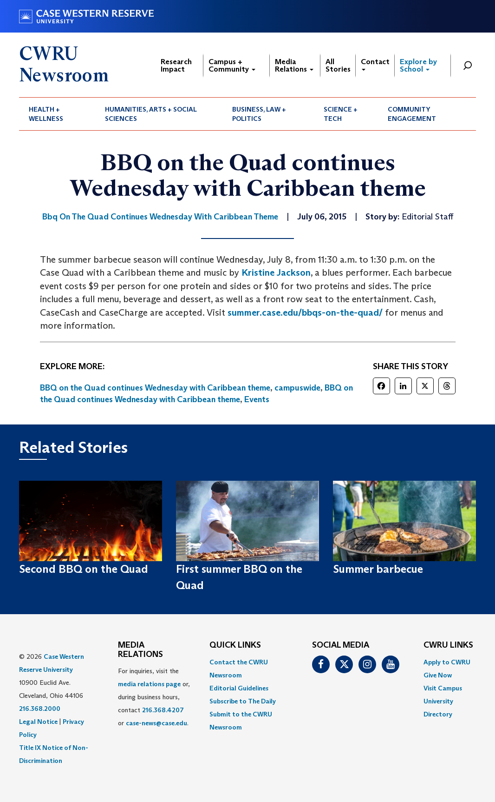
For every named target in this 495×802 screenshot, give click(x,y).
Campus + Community (231, 65)
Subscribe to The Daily (242, 701)
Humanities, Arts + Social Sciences (151, 114)
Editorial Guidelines (238, 688)
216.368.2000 (39, 708)
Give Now (437, 675)
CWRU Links (448, 645)
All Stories (338, 65)
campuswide (297, 388)
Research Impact (176, 65)
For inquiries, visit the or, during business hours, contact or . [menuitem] (154, 697)
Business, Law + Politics (259, 114)
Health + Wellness (46, 114)
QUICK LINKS (235, 645)
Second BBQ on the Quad (83, 569)
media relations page (149, 684)
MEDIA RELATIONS (140, 650)
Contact (375, 64)
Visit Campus (442, 688)
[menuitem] (57, 114)
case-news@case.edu (156, 723)
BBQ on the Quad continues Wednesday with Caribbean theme (155, 388)
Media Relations (294, 65)
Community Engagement (412, 114)
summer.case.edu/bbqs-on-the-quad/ (305, 312)
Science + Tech (341, 114)
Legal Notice (38, 721)
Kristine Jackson (276, 272)
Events (256, 399)
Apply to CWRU (446, 662)
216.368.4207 (163, 710)
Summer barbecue (378, 569)
